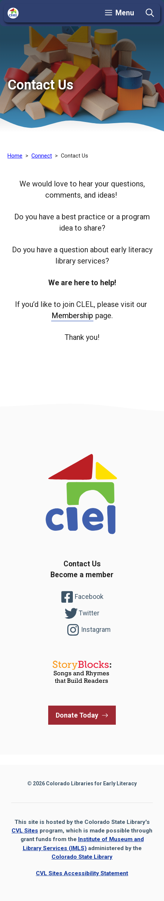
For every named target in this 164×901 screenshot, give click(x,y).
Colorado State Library (82, 856)
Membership (72, 315)
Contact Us (82, 564)
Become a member (82, 574)
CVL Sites (25, 830)
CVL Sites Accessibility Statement (82, 873)
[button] (150, 13)
